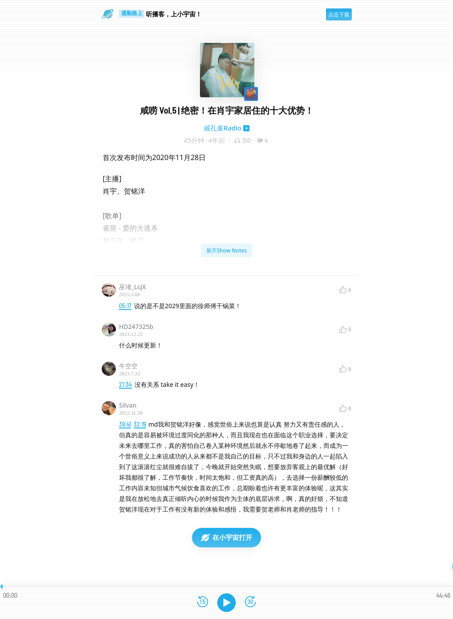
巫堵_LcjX (132, 287)
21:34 (125, 384)
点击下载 (338, 14)
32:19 (140, 424)
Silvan (127, 405)
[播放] (226, 602)
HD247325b (136, 326)
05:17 (125, 306)
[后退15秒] (202, 602)
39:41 (125, 424)
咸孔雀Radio (222, 127)
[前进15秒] (250, 602)
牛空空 (128, 366)
